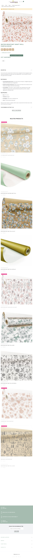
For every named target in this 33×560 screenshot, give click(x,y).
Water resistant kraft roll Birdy (7, 345)
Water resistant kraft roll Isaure (8, 465)
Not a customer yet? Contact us (16, 55)
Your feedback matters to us (7, 107)
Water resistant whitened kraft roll (8, 193)
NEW (3, 60)
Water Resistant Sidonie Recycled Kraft (9, 307)
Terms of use (16, 554)
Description (3, 70)
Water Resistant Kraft (16, 5)
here (8, 9)
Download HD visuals (5, 52)
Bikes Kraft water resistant (6, 459)
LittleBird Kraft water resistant (7, 155)
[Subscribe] (16, 531)
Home (3, 5)
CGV (19, 554)
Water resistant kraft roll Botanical (8, 383)
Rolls (6, 5)
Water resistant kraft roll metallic (8, 269)
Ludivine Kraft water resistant (7, 421)
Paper (10, 5)
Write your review (16, 110)
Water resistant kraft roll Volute (8, 231)
